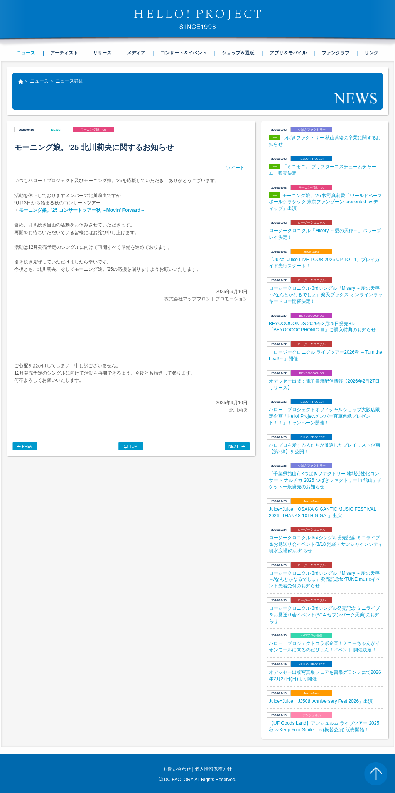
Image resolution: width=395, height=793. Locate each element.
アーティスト (64, 53)
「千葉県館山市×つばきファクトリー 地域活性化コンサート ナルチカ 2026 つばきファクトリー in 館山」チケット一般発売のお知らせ (325, 480)
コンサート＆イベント (183, 53)
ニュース (39, 81)
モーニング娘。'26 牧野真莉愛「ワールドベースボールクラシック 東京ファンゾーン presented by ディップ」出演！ (325, 202)
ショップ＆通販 (238, 53)
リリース (102, 53)
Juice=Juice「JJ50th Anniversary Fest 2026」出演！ (323, 701)
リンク (371, 53)
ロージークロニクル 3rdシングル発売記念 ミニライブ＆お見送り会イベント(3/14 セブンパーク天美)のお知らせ (324, 615)
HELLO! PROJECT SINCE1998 (197, 19)
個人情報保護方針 (213, 769)
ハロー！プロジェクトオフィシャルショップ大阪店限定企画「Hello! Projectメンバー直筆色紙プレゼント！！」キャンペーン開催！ (324, 416)
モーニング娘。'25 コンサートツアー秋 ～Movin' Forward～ (82, 210)
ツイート (235, 167)
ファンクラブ (335, 53)
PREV (27, 446)
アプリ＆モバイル (288, 53)
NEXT (233, 446)
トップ (20, 82)
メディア (136, 53)
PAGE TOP (375, 773)
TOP (133, 446)
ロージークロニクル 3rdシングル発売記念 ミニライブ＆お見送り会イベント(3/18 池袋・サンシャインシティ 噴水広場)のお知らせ (326, 544)
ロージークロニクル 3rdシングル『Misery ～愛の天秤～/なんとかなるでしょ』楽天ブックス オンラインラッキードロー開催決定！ (326, 294)
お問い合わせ (177, 769)
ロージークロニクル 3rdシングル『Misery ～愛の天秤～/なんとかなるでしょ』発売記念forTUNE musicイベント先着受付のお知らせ (324, 579)
